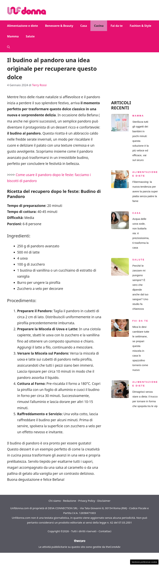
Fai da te (117, 26)
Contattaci (105, 531)
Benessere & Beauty (59, 26)
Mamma (13, 36)
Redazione (69, 500)
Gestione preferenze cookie (144, 562)
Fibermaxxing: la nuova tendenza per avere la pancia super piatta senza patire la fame (145, 191)
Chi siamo (55, 500)
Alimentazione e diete (22, 26)
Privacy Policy (86, 500)
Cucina (99, 26)
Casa (83, 26)
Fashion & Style (140, 26)
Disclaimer (103, 500)
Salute (30, 36)
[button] (8, 47)
